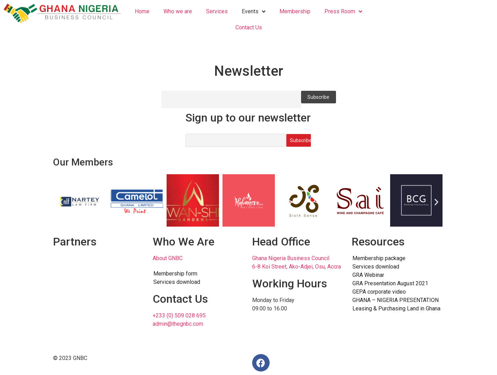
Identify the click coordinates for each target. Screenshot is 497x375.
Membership (294, 11)
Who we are (177, 11)
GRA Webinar (368, 275)
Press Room (343, 11)
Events (253, 11)
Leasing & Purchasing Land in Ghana (396, 308)
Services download (176, 282)
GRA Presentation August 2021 (390, 283)
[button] (61, 201)
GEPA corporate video (379, 291)
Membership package (378, 258)
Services (217, 11)
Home (142, 11)
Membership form (175, 273)
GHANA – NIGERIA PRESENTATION (395, 300)
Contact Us (248, 27)
